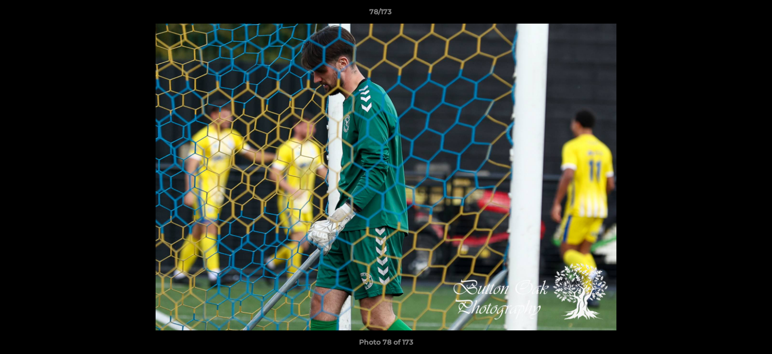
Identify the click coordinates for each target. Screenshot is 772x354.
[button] (731, 14)
